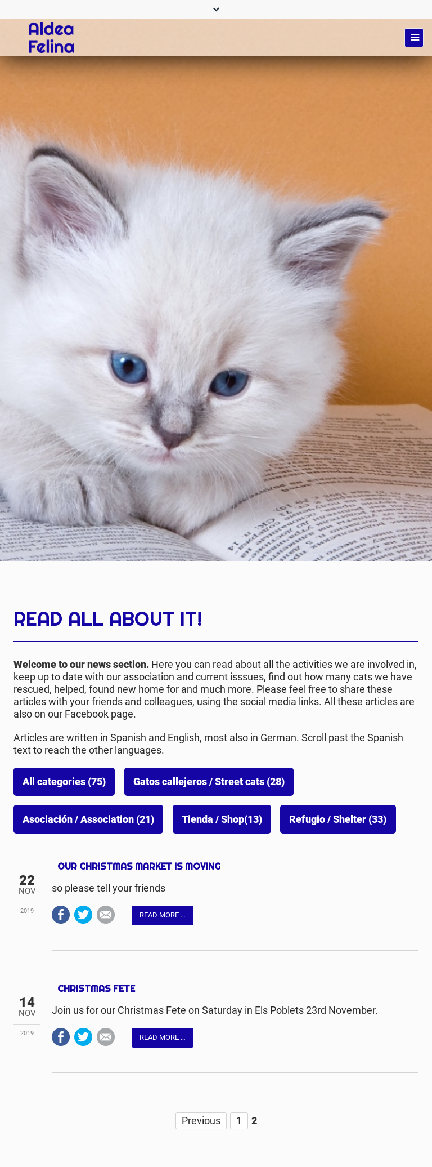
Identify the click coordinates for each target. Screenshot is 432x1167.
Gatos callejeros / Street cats (209, 782)
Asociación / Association (88, 819)
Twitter (83, 915)
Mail (106, 915)
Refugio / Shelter (337, 819)
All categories (64, 782)
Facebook (61, 915)
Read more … (163, 915)
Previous (201, 1120)
